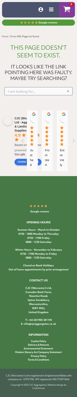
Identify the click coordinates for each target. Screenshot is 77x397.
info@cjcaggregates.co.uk (40, 324)
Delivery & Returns (38, 345)
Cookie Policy (38, 341)
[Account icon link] (40, 9)
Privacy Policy (38, 356)
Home (5, 36)
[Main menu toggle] (51, 9)
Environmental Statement (38, 348)
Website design (55, 384)
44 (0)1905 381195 (41, 320)
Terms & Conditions (38, 359)
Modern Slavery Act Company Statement (38, 352)
